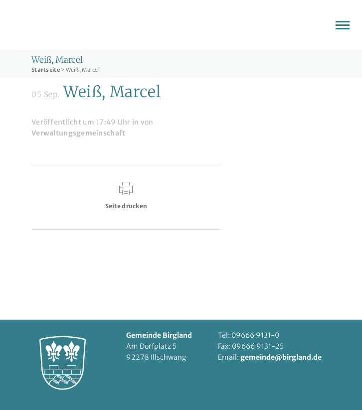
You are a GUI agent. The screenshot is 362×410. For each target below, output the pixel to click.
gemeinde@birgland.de (281, 357)
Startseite (45, 69)
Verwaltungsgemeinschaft (78, 133)
